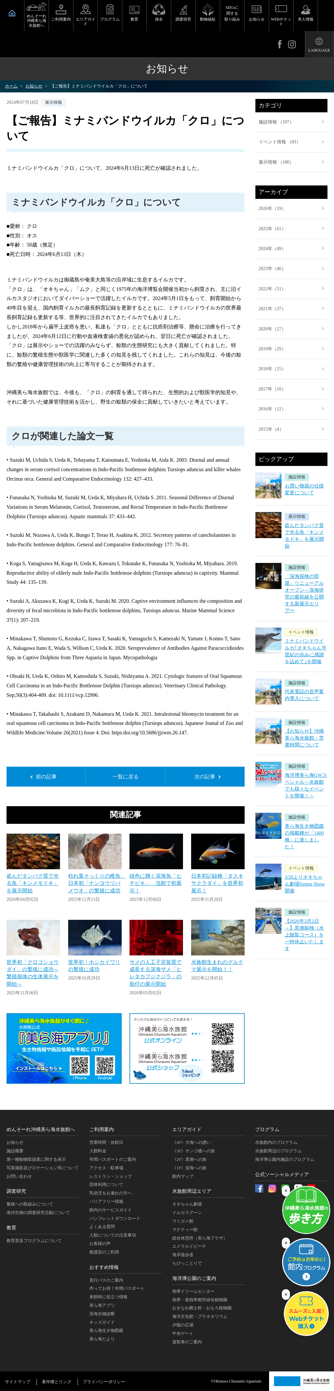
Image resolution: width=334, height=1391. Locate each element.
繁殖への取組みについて (30, 1204)
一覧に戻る (126, 776)
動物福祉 (208, 19)
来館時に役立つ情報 (108, 1296)
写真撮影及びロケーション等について (43, 1167)
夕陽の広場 (182, 1324)
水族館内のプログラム (276, 1142)
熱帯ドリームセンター (193, 1291)
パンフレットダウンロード (114, 1218)
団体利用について (106, 1184)
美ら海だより (102, 1338)
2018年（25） (272, 368)
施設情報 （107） (276, 122)
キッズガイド (102, 1322)
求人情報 (305, 19)
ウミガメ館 (182, 1221)
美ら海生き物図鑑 (106, 1330)
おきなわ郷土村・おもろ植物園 (202, 1307)
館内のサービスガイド (110, 1209)
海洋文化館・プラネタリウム (199, 1316)
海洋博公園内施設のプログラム (284, 1159)
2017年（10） (272, 389)
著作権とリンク (56, 1381)
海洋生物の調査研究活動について (38, 1212)
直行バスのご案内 (106, 1280)
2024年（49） (272, 248)
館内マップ (182, 1176)
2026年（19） (272, 208)
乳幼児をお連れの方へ (110, 1193)
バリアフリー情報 (106, 1201)
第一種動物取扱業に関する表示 (36, 1159)
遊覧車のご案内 (187, 1341)
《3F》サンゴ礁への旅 (193, 1150)
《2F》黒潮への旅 (189, 1159)
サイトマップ (17, 1381)
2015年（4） (271, 429)
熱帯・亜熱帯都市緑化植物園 (199, 1299)
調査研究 (183, 19)
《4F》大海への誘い (191, 1142)
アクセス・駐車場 (106, 1167)
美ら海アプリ (102, 1305)
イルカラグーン (187, 1212)
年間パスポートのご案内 (112, 1159)
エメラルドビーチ (189, 1246)
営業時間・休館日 (106, 1142)
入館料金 (97, 1150)
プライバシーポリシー (104, 1381)
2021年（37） (272, 308)
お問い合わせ (19, 1176)
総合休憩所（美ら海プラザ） (199, 1238)
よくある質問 (102, 1226)
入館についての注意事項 (112, 1235)
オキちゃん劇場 (187, 1204)
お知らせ (257, 19)
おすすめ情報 (104, 1267)
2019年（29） (272, 348)
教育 (134, 19)
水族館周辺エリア (191, 1191)
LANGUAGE (319, 50)
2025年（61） (272, 228)
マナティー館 (185, 1229)
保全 (159, 19)
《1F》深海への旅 (189, 1167)
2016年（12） (272, 409)
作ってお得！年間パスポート (116, 1288)
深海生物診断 (102, 1313)
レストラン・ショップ (110, 1176)
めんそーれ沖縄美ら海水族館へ (36, 21)
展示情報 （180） (276, 162)
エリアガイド (85, 21)
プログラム (110, 19)
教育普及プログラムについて (34, 1240)
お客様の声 (100, 1243)
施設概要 (15, 1150)
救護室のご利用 (104, 1252)
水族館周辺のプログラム (278, 1150)
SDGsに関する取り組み (232, 13)
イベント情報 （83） (280, 141)
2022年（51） (272, 288)
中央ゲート (182, 1333)
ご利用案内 (61, 19)
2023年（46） (272, 268)
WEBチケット (281, 21)
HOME (12, 13)
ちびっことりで (187, 1263)
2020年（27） (272, 329)
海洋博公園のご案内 (194, 1278)
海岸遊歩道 (182, 1254)
